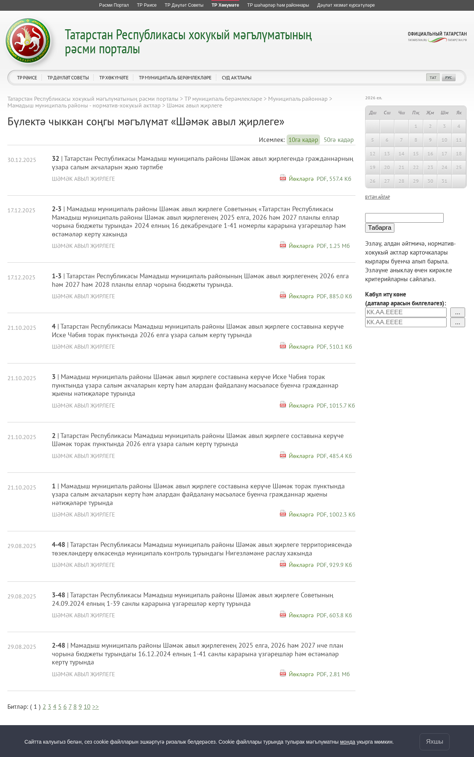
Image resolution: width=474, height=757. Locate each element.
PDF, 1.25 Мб (333, 245)
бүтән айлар (377, 197)
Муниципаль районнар (298, 98)
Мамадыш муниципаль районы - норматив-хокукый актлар (84, 105)
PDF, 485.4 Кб (334, 455)
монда (347, 742)
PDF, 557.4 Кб (334, 178)
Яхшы (434, 741)
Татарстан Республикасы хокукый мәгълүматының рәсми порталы (188, 41)
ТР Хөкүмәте (113, 77)
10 (87, 707)
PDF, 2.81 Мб (333, 674)
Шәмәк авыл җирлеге (83, 178)
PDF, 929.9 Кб (334, 564)
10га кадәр (303, 140)
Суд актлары (236, 77)
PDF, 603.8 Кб (334, 615)
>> (95, 707)
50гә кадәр (339, 140)
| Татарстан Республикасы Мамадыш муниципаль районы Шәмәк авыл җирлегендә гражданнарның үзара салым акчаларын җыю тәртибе (202, 162)
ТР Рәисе (27, 77)
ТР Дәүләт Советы (68, 77)
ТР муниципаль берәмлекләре (175, 77)
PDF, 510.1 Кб (334, 346)
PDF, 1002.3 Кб (336, 514)
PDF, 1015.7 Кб (336, 405)
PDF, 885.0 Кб (334, 296)
